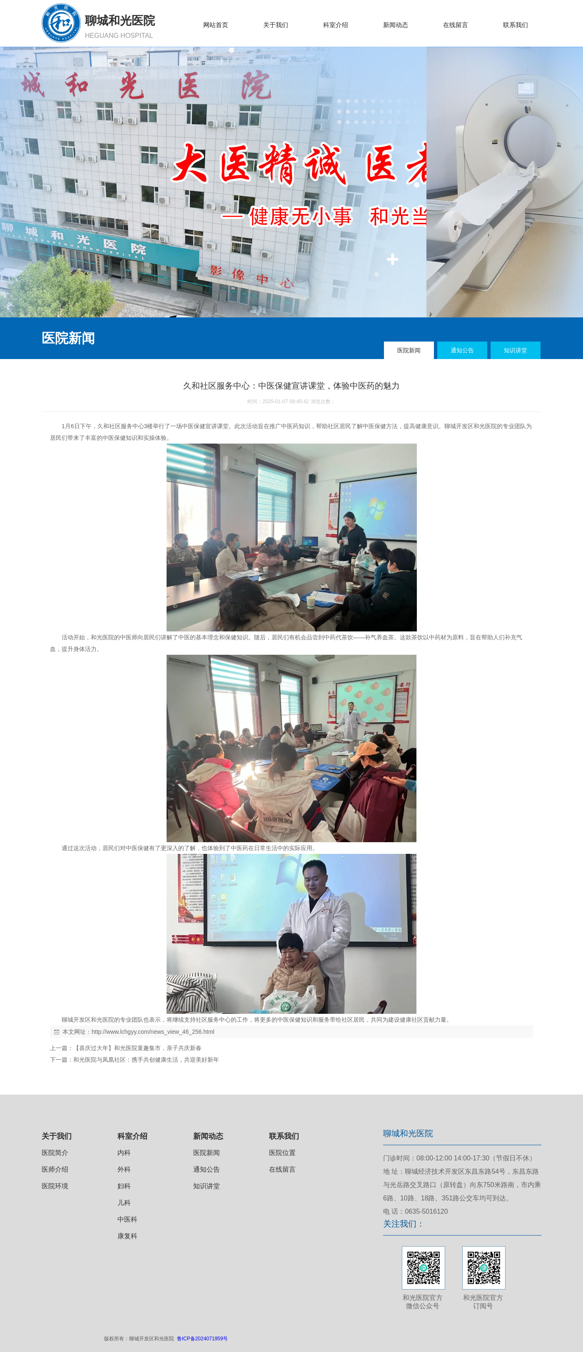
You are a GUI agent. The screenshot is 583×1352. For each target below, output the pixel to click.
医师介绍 (55, 1169)
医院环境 (55, 1186)
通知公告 (206, 1169)
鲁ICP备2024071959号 (202, 1339)
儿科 (124, 1202)
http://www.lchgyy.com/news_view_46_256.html (153, 1031)
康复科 (127, 1236)
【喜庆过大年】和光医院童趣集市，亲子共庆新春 (137, 1048)
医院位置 (282, 1152)
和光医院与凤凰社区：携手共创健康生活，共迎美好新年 (146, 1059)
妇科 (124, 1186)
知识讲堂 (206, 1186)
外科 (124, 1169)
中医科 (127, 1219)
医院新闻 (206, 1152)
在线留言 (282, 1169)
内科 (124, 1152)
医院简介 (55, 1152)
